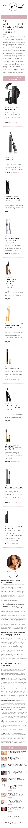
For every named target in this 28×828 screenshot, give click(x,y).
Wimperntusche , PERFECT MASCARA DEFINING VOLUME (13, 407)
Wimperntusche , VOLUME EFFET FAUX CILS (14, 326)
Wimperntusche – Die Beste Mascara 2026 (14, 823)
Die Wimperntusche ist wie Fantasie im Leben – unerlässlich (14, 815)
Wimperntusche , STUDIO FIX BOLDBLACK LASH (14, 529)
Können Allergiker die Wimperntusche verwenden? (16, 779)
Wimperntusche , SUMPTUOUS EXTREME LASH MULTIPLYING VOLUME (11, 283)
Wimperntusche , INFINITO (14, 367)
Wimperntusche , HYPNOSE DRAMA (12, 199)
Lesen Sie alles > (15, 122)
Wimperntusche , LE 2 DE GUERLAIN (13, 447)
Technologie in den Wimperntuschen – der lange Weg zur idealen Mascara (16, 794)
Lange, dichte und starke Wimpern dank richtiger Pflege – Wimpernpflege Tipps (17, 801)
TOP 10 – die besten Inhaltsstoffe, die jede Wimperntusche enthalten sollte (17, 772)
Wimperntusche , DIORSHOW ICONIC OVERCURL (13, 239)
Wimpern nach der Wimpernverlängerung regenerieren (14, 758)
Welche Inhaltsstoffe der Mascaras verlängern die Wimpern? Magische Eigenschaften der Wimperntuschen (15, 786)
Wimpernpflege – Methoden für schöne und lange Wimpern (17, 752)
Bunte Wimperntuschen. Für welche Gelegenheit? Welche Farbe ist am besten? (16, 808)
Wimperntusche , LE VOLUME (14, 487)
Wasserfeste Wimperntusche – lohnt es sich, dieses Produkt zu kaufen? (17, 765)
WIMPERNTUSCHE (13, 108)
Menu (14, 16)
